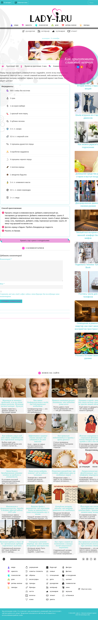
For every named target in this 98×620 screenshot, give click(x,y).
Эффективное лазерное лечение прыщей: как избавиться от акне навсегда (37, 439)
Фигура (66, 567)
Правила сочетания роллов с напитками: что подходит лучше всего (63, 402)
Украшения (31, 567)
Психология (41, 25)
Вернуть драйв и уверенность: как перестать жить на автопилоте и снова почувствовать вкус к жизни (38, 510)
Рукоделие (28, 31)
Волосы (30, 595)
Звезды (85, 25)
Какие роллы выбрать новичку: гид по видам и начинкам (37, 473)
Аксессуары (32, 579)
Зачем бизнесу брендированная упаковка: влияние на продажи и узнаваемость (12, 474)
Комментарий (6, 259)
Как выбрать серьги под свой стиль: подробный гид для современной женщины (12, 438)
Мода (14, 25)
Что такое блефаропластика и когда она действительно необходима (37, 403)
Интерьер (44, 31)
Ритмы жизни (69, 25)
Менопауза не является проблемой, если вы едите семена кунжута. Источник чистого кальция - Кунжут (11, 403)
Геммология (69, 583)
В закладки (7, 2)
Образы (30, 575)
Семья (50, 571)
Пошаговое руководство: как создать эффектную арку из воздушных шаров (63, 473)
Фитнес (67, 571)
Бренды (30, 587)
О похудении (69, 575)
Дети (50, 579)
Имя (2, 284)
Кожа (29, 599)
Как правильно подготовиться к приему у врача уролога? (63, 438)
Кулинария (58, 31)
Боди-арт (51, 567)
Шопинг (67, 579)
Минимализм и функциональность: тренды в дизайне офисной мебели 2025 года (11, 509)
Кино (66, 587)
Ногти (29, 591)
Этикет (72, 31)
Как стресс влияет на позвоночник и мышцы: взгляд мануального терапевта (63, 545)
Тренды (30, 583)
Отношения (52, 575)
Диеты (50, 599)
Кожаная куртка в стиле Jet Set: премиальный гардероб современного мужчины (12, 544)
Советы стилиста (34, 571)
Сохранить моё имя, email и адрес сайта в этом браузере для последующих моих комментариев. (29, 295)
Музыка (67, 591)
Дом (54, 25)
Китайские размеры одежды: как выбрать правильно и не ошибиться (63, 508)
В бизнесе (68, 595)
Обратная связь (22, 2)
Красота (27, 25)
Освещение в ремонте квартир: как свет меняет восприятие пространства (38, 544)
